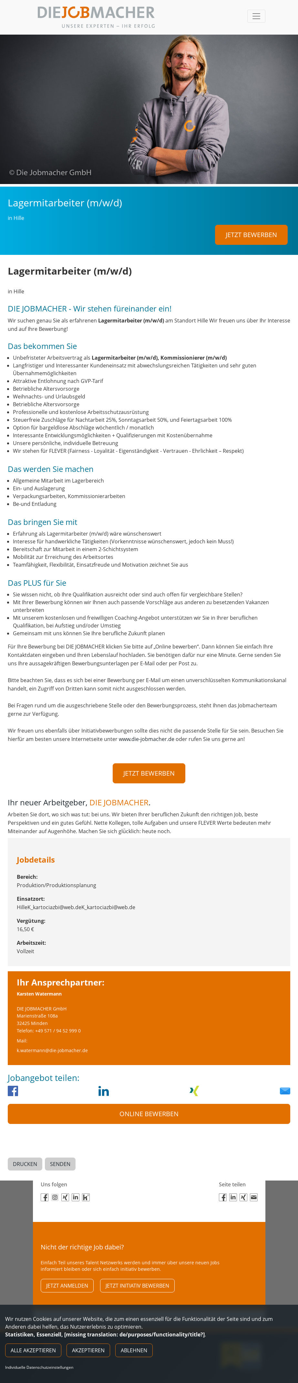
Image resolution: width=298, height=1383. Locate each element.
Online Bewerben (149, 1109)
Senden (60, 1156)
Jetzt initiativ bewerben (137, 1276)
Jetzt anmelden (67, 1276)
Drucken (25, 1156)
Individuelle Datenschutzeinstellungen (39, 1367)
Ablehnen (134, 1350)
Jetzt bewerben (251, 234)
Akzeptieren (88, 1350)
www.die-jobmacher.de (146, 736)
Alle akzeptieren (33, 1350)
